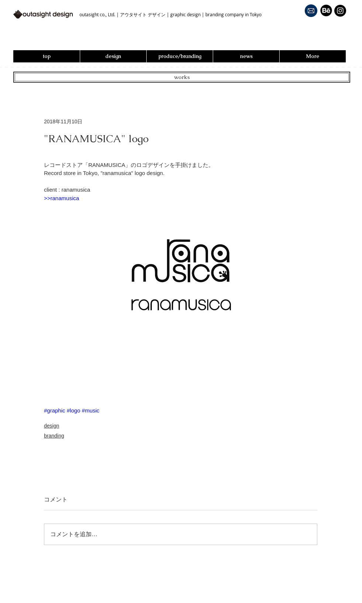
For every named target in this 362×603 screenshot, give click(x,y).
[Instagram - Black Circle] (340, 11)
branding (54, 436)
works (182, 76)
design (51, 426)
